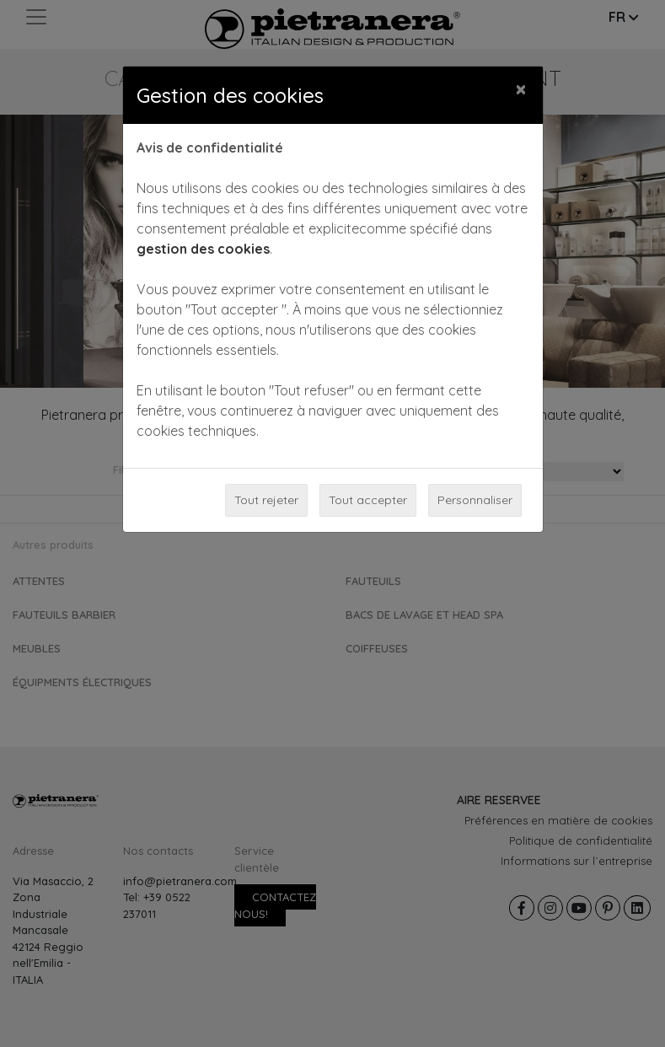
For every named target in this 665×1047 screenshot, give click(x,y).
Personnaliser (474, 499)
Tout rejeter (266, 499)
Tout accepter (368, 499)
